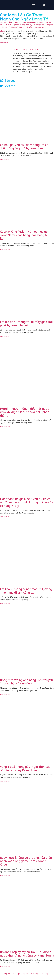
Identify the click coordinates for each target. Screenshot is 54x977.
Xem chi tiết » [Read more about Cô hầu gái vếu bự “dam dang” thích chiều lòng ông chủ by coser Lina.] (5, 159)
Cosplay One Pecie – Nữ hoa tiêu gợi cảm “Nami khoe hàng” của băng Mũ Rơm (24, 235)
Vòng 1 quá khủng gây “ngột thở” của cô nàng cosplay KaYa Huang (25, 768)
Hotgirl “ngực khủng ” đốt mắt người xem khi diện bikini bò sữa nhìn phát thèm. (25, 412)
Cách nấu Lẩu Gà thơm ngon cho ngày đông (17, 22)
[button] (33, 5)
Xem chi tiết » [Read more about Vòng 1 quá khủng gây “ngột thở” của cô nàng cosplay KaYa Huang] (5, 781)
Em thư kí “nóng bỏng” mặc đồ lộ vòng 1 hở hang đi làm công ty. (26, 590)
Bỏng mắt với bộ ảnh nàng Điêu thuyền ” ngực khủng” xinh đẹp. (26, 681)
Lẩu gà (2, 31)
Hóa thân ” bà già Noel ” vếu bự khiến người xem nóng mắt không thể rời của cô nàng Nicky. (26, 502)
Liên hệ (45, 973)
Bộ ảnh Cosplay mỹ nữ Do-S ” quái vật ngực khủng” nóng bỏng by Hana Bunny (27, 953)
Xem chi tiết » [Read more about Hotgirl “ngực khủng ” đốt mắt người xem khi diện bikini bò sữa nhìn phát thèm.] (5, 426)
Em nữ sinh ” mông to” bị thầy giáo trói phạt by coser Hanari (26, 323)
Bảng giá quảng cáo (20, 973)
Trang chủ (6, 973)
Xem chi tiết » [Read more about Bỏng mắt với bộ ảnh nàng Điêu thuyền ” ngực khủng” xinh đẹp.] (5, 694)
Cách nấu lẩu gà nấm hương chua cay (18, 25)
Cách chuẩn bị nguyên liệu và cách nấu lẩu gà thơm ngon (24, 27)
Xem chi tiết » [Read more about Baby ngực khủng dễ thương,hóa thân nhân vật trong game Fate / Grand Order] (5, 875)
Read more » (4, 42)
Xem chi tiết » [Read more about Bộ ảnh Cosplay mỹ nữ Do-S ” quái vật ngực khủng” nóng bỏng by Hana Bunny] (5, 966)
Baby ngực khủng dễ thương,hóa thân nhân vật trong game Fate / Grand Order (26, 861)
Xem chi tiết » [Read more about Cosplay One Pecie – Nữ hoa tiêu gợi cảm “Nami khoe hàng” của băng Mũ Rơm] (5, 249)
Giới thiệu (35, 973)
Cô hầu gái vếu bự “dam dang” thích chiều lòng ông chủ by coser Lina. (24, 146)
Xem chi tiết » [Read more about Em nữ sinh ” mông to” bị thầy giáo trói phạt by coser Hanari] (5, 336)
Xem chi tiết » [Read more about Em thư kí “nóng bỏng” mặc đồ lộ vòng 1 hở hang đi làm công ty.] (5, 603)
